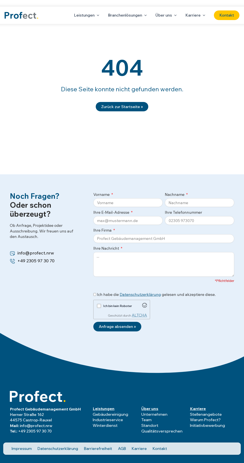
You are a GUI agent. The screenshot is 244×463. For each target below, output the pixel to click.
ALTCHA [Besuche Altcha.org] (139, 315)
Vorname (102, 194)
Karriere (198, 408)
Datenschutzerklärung (140, 294)
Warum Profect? (205, 420)
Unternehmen (154, 414)
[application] (100, 15)
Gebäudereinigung (110, 414)
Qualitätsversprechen (162, 431)
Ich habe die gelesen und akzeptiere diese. (156, 294)
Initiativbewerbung (207, 426)
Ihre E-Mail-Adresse (111, 212)
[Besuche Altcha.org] (144, 306)
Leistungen (103, 408)
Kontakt (151, 447)
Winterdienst (105, 426)
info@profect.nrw (36, 425)
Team (146, 420)
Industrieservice (108, 420)
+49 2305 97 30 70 (35, 431)
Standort (149, 426)
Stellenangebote (206, 414)
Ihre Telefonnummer (183, 212)
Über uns (149, 408)
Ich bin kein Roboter (117, 306)
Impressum (19, 447)
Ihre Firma (103, 230)
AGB (115, 447)
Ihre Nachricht (106, 248)
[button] (226, 15)
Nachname (175, 194)
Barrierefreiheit (92, 447)
